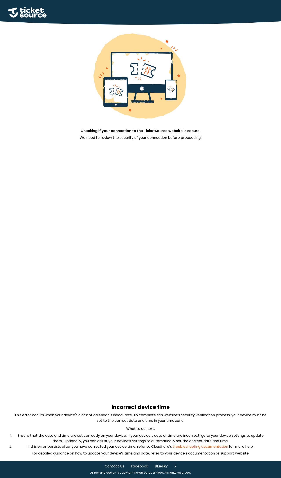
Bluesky (161, 466)
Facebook (139, 466)
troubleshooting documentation (200, 446)
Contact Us (114, 466)
